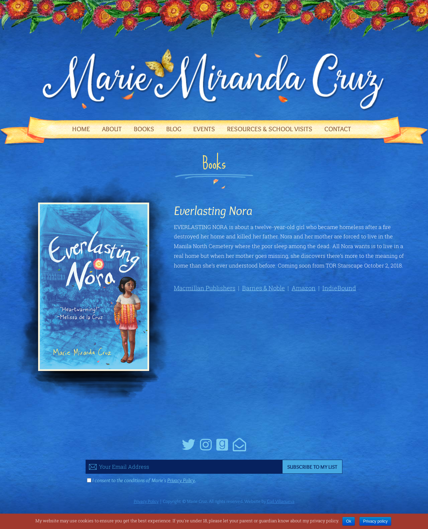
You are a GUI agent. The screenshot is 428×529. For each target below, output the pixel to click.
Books (144, 129)
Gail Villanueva (281, 501)
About (112, 129)
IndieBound (339, 288)
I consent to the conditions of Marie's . (144, 480)
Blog (173, 129)
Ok (348, 521)
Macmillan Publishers (204, 288)
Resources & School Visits (269, 129)
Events (204, 129)
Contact (337, 129)
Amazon (304, 288)
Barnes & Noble (263, 288)
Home (81, 129)
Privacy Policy (181, 480)
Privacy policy (375, 521)
